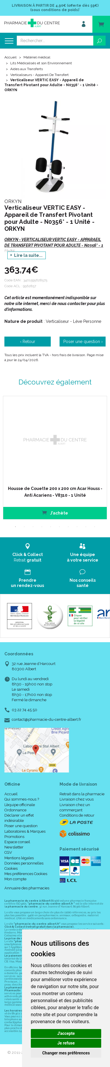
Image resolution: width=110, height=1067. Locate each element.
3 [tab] (33, 527)
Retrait (27, 552)
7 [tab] (68, 527)
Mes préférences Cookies (25, 874)
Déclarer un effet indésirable (19, 818)
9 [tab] (86, 527)
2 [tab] (24, 527)
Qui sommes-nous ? (21, 799)
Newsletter (13, 847)
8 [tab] (77, 527)
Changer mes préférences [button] (66, 1053)
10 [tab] (95, 527)
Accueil (10, 57)
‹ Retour (27, 341)
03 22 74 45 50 (24, 710)
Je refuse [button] (66, 1043)
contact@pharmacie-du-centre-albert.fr (46, 719)
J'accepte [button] (66, 1033)
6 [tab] (59, 527)
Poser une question (21, 826)
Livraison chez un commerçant (75, 807)
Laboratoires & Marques (24, 831)
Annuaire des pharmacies (26, 888)
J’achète (55, 512)
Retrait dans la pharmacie (82, 794)
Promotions (14, 836)
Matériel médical (36, 57)
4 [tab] (42, 527)
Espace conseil (17, 842)
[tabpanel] (55, 457)
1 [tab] (15, 527)
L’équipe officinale (19, 805)
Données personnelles (23, 863)
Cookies (11, 868)
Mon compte (15, 879)
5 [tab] (51, 527)
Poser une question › (83, 341)
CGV (8, 852)
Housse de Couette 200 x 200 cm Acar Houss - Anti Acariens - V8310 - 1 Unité (55, 491)
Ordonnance (15, 810)
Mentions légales (19, 858)
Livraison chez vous (77, 799)
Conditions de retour (77, 815)
